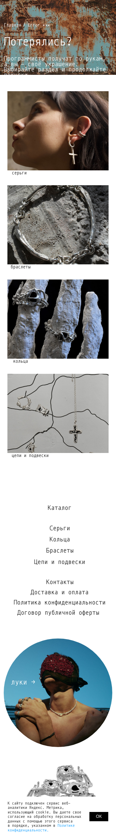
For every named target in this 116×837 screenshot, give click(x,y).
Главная (12, 25)
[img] (57, 413)
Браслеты (59, 550)
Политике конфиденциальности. (41, 827)
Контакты (59, 582)
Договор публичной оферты (58, 612)
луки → (23, 682)
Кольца (59, 539)
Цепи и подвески (59, 562)
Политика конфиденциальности (59, 602)
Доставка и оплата (59, 592)
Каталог (59, 508)
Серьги (59, 528)
